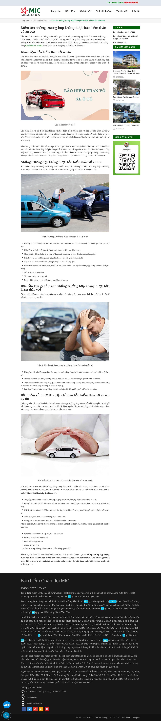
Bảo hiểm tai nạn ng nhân (118, 635)
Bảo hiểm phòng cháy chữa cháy (126, 125)
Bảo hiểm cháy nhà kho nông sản (126, 97)
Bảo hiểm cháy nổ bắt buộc (55, 624)
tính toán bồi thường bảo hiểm (77, 655)
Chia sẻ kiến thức (40, 21)
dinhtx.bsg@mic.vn (34, 703)
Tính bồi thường (101, 718)
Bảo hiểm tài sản (119, 43)
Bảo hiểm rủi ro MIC (34, 46)
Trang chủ (25, 21)
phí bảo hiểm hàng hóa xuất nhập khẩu (92, 659)
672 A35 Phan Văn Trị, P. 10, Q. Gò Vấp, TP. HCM (46, 692)
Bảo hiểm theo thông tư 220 (124, 32)
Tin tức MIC (87, 718)
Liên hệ (78, 718)
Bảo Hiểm (126, 718)
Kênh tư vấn (114, 718)
